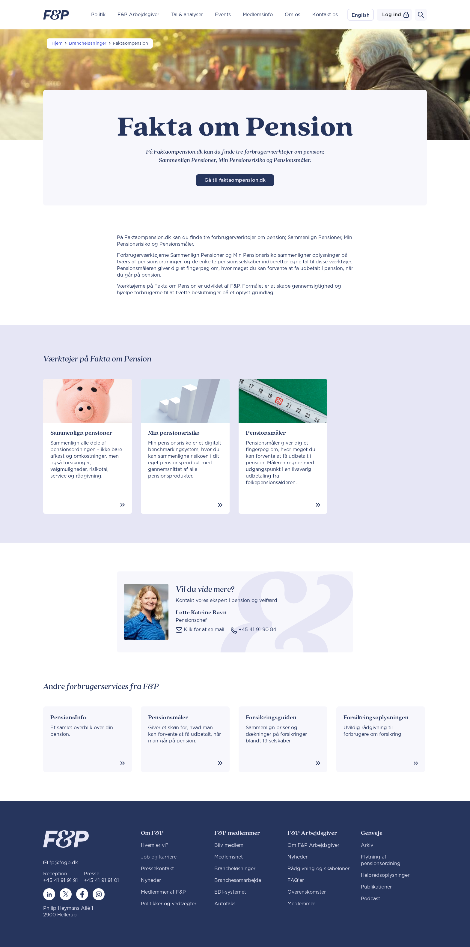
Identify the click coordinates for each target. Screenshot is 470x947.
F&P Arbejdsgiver (138, 14)
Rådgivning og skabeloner (318, 868)
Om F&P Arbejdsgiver (313, 845)
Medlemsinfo (258, 14)
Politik (98, 14)
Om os (292, 14)
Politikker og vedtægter (168, 903)
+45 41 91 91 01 (101, 880)
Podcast (370, 898)
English (361, 15)
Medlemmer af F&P (163, 892)
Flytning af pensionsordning (380, 860)
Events (223, 14)
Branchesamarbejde (237, 880)
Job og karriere (159, 857)
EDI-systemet (230, 892)
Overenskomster (306, 892)
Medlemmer (301, 903)
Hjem (57, 43)
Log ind (395, 15)
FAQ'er (295, 880)
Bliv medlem (228, 845)
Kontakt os (325, 14)
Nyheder (151, 880)
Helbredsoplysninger (385, 875)
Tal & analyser (187, 14)
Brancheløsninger (87, 43)
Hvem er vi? (154, 845)
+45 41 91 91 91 (60, 880)
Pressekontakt (157, 868)
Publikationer (376, 887)
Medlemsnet (228, 857)
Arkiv (367, 845)
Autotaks (225, 903)
